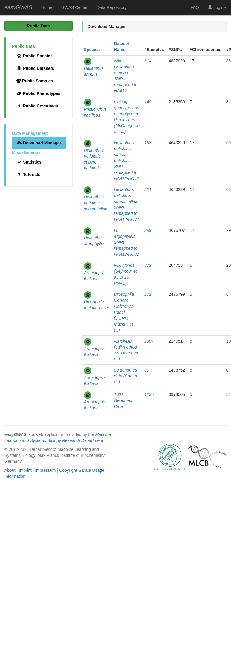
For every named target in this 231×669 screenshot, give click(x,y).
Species (92, 49)
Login (217, 7)
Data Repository (111, 7)
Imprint (25, 470)
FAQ (195, 7)
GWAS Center (74, 7)
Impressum (45, 470)
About (10, 470)
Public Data (38, 26)
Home (46, 7)
